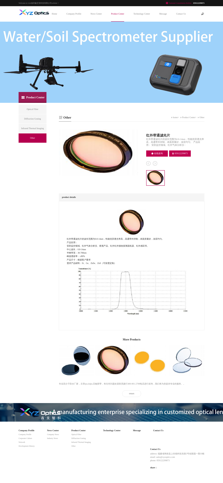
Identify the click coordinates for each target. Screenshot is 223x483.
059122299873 (180, 153)
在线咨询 (157, 153)
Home (54, 14)
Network (22, 442)
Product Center (117, 14)
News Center (96, 14)
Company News (53, 434)
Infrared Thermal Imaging (81, 442)
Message (163, 14)
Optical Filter (76, 434)
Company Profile (73, 14)
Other (201, 117)
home (175, 117)
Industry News (52, 438)
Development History (27, 446)
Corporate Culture (25, 438)
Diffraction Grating (78, 438)
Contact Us (181, 14)
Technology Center (141, 14)
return (131, 393)
